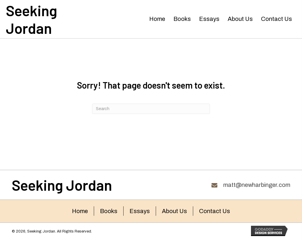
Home (80, 211)
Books (108, 211)
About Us (174, 211)
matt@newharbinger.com (256, 185)
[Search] (151, 109)
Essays (139, 211)
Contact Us (214, 211)
